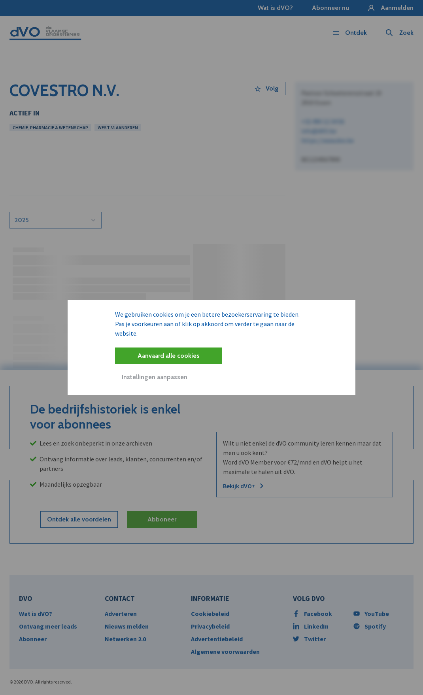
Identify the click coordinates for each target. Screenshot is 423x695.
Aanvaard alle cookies (169, 355)
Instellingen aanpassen (154, 377)
